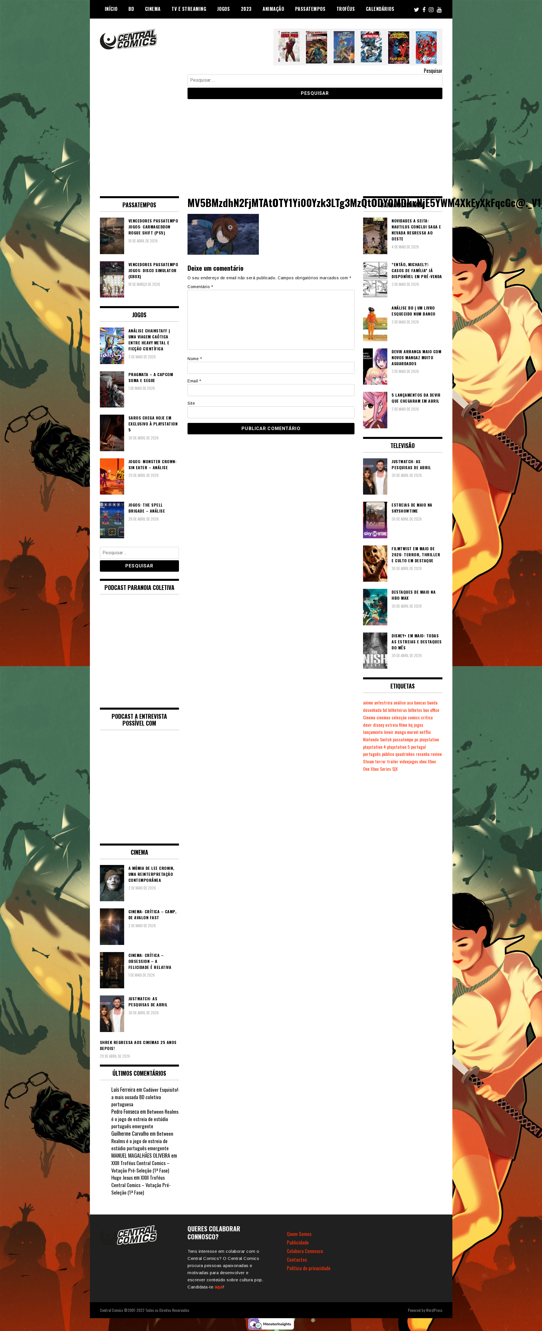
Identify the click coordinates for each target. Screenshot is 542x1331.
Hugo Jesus (122, 1177)
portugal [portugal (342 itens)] (420, 746)
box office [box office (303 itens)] (371, 717)
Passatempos (310, 8)
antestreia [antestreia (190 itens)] (384, 702)
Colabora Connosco (305, 1250)
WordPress (434, 1310)
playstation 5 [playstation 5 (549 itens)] (400, 746)
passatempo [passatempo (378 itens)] (405, 739)
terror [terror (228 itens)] (393, 761)
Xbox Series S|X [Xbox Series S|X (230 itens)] (393, 768)
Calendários (380, 8)
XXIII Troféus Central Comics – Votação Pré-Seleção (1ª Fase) (141, 1166)
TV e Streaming (189, 8)
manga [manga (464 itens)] (402, 731)
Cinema (153, 8)
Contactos (297, 1259)
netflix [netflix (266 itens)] (429, 731)
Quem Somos (299, 1233)
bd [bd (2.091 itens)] (398, 709)
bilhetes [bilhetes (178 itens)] (429, 709)
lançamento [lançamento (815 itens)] (373, 731)
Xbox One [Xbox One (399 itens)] (371, 768)
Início (111, 8)
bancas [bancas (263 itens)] (424, 702)
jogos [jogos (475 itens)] (433, 724)
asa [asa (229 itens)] (413, 702)
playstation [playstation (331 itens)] (432, 739)
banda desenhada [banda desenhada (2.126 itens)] (379, 709)
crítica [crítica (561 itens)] (369, 724)
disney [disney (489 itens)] (392, 724)
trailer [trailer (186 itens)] (406, 761)
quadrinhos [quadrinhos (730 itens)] (406, 753)
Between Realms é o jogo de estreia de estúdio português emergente (145, 1119)
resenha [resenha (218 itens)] (425, 753)
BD (131, 8)
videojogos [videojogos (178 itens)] (422, 761)
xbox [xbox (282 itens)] (436, 761)
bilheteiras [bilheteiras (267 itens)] (411, 709)
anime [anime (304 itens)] (368, 702)
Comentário (200, 286)
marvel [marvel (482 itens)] (416, 731)
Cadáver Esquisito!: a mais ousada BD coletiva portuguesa (138, 1097)
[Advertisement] (271, 143)
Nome (195, 358)
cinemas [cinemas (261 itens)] (402, 717)
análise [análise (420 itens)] (402, 702)
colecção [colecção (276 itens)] (419, 717)
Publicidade (298, 1242)
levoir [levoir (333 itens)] (390, 731)
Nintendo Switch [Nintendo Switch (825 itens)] (378, 739)
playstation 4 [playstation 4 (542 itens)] (375, 746)
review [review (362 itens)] (368, 761)
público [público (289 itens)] (388, 753)
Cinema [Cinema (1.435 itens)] (387, 717)
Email (194, 381)
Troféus (346, 8)
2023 (246, 8)
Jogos (223, 8)
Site (191, 403)
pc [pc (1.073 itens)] (419, 739)
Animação (273, 8)
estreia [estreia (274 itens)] (405, 724)
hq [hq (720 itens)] (425, 724)
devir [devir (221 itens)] (380, 724)
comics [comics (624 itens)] (434, 717)
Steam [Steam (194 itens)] (381, 761)
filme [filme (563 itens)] (417, 724)
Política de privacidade (309, 1268)
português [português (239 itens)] (372, 753)
